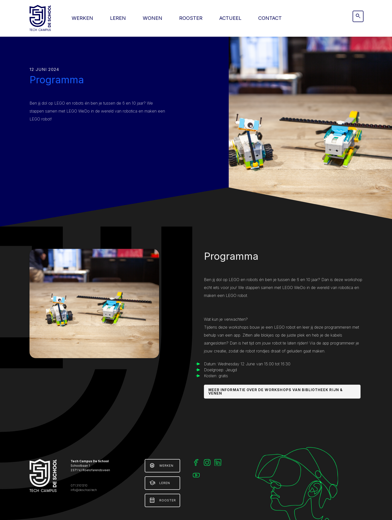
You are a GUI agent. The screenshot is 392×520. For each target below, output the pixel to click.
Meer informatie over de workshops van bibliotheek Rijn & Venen (275, 391)
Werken (82, 18)
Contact (270, 18)
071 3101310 (79, 485)
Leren (118, 18)
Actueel (230, 18)
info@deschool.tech (84, 490)
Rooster (190, 18)
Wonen (152, 18)
